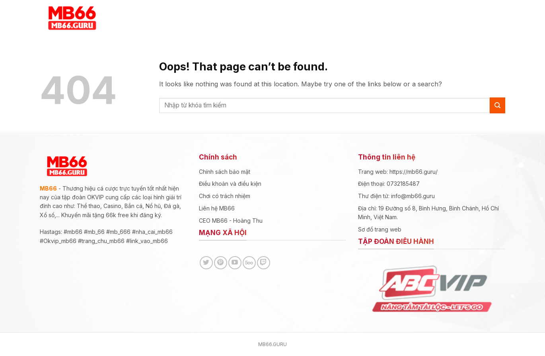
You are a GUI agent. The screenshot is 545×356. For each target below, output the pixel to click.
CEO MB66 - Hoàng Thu (231, 220)
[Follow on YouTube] (234, 262)
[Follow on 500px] (249, 262)
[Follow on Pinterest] (220, 262)
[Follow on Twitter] (206, 262)
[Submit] (497, 105)
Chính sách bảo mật (224, 171)
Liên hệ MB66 (217, 208)
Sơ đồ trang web (379, 229)
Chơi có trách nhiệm (224, 196)
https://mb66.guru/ (414, 171)
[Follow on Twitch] (263, 262)
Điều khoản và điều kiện (230, 183)
